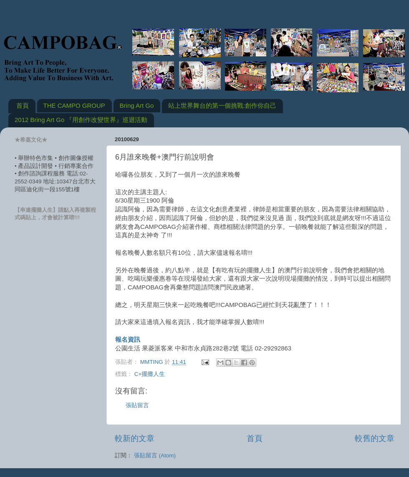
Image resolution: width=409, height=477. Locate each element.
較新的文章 (134, 438)
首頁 (22, 105)
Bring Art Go (137, 105)
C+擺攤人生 (149, 374)
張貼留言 (137, 405)
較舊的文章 (374, 438)
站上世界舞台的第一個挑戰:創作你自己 (222, 105)
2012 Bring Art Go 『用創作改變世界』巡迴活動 (81, 119)
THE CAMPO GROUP (74, 105)
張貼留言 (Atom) (155, 455)
